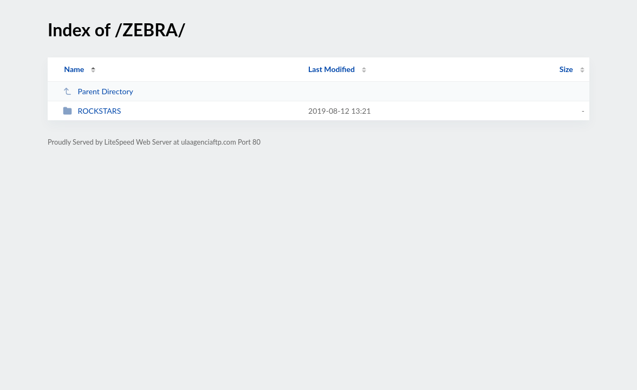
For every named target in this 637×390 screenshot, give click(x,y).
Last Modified (331, 69)
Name (74, 69)
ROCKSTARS (92, 110)
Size (566, 69)
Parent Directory (98, 91)
